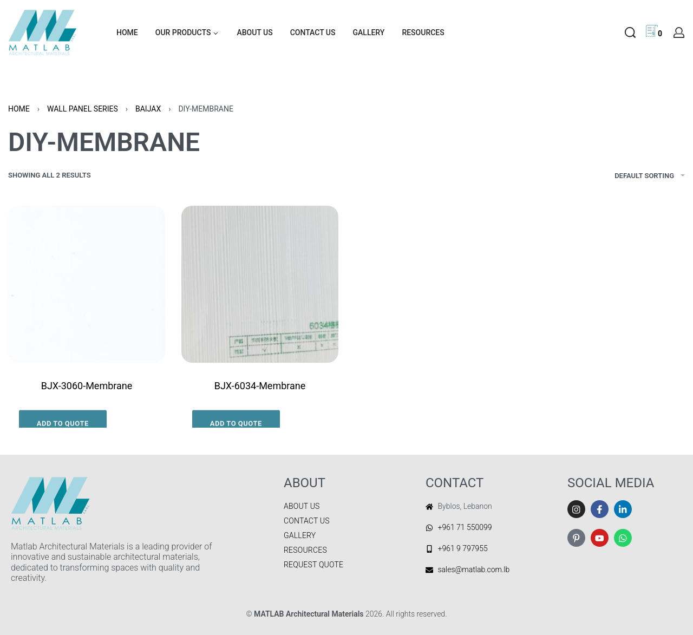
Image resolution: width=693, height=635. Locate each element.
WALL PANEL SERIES (82, 108)
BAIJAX (148, 108)
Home (19, 108)
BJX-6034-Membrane (260, 385)
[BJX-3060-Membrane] (86, 284)
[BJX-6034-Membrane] (259, 284)
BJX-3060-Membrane (87, 385)
